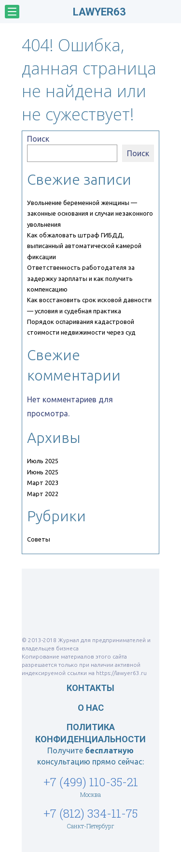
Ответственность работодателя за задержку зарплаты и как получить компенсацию (81, 278)
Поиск (38, 138)
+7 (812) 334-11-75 (90, 813)
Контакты (90, 688)
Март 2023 (42, 482)
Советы (38, 539)
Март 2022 (42, 493)
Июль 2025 (42, 460)
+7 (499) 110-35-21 (90, 782)
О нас (91, 708)
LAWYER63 (99, 12)
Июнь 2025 (42, 472)
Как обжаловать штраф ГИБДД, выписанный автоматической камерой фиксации (84, 246)
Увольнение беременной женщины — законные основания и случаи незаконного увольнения (90, 213)
